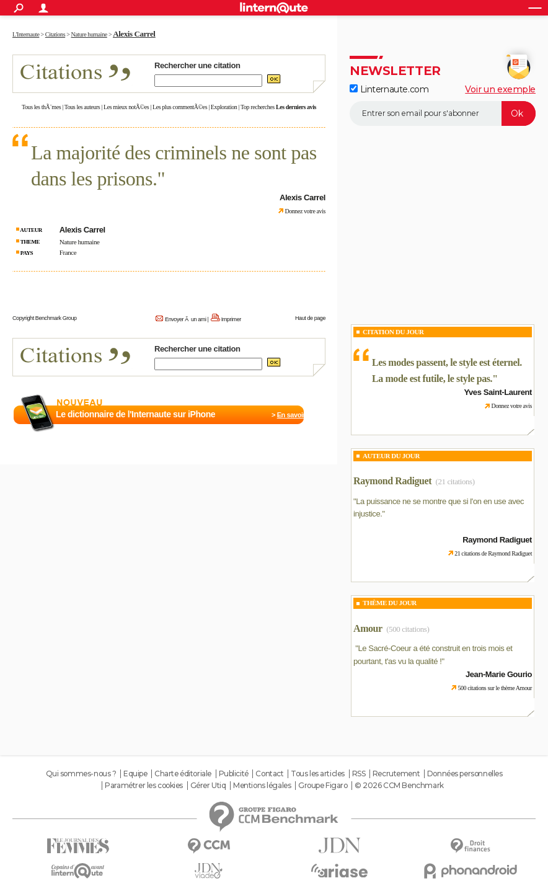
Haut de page (310, 318)
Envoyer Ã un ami (185, 319)
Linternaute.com (389, 89)
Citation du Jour (393, 331)
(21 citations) (455, 481)
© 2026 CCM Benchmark (399, 785)
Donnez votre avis (305, 211)
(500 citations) (407, 629)
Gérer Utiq (208, 785)
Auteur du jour (391, 455)
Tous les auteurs (82, 107)
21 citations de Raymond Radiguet (493, 553)
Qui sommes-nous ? (81, 773)
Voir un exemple (500, 89)
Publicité (234, 773)
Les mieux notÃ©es (126, 107)
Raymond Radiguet (392, 481)
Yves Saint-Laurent (498, 392)
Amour (367, 628)
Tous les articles (318, 773)
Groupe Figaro (323, 785)
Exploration (224, 107)
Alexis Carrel (134, 33)
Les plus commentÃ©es (179, 107)
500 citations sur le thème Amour (494, 688)
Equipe (135, 773)
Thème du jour (390, 602)
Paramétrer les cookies (144, 785)
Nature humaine (80, 242)
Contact (269, 773)
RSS (359, 773)
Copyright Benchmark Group (44, 318)
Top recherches (258, 107)
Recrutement (396, 773)
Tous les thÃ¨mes (41, 107)
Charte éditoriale (182, 773)
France (68, 252)
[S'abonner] (443, 113)
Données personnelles (465, 773)
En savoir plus (298, 415)
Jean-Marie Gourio (499, 674)
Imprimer (231, 319)
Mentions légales (262, 785)
